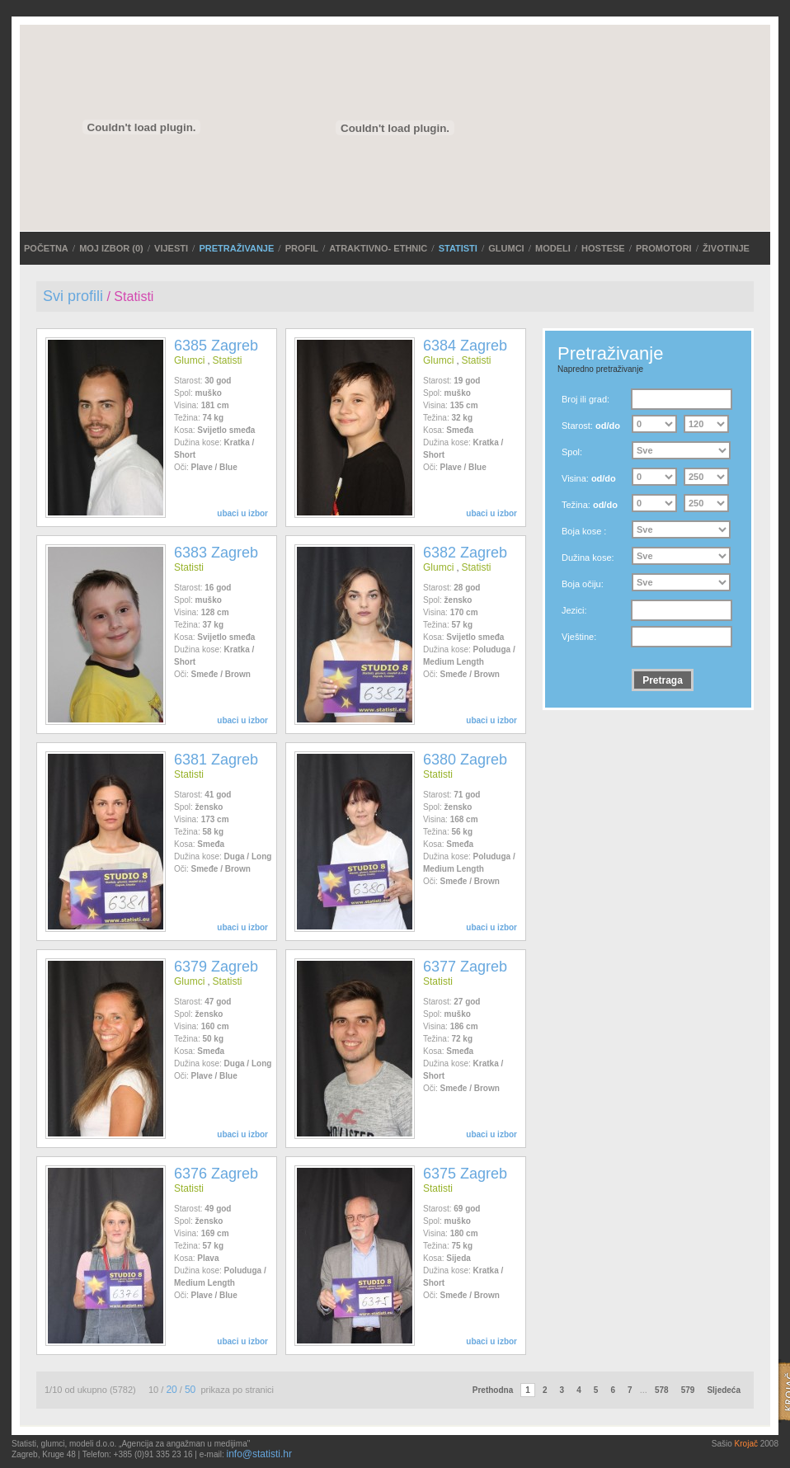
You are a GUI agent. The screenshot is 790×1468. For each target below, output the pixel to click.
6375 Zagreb (465, 1173)
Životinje (726, 248)
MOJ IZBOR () (111, 248)
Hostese (603, 248)
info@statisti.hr (259, 1454)
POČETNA (46, 248)
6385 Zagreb (216, 345)
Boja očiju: (583, 584)
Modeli (553, 248)
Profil (301, 248)
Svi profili (73, 296)
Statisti (458, 248)
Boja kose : (584, 531)
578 (662, 1390)
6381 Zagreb (216, 759)
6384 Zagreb (465, 345)
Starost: (591, 426)
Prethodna (493, 1390)
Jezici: (574, 610)
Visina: (589, 478)
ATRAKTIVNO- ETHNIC (378, 248)
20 (171, 1389)
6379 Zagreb (216, 966)
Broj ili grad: (585, 399)
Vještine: (579, 637)
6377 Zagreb (465, 966)
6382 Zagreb (465, 552)
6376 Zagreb (216, 1173)
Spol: (572, 452)
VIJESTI (171, 248)
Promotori (664, 248)
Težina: (590, 505)
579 (688, 1390)
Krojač (746, 1443)
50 (190, 1389)
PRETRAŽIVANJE (236, 248)
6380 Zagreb (465, 759)
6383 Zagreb (216, 552)
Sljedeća (724, 1390)
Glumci (506, 248)
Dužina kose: (588, 557)
